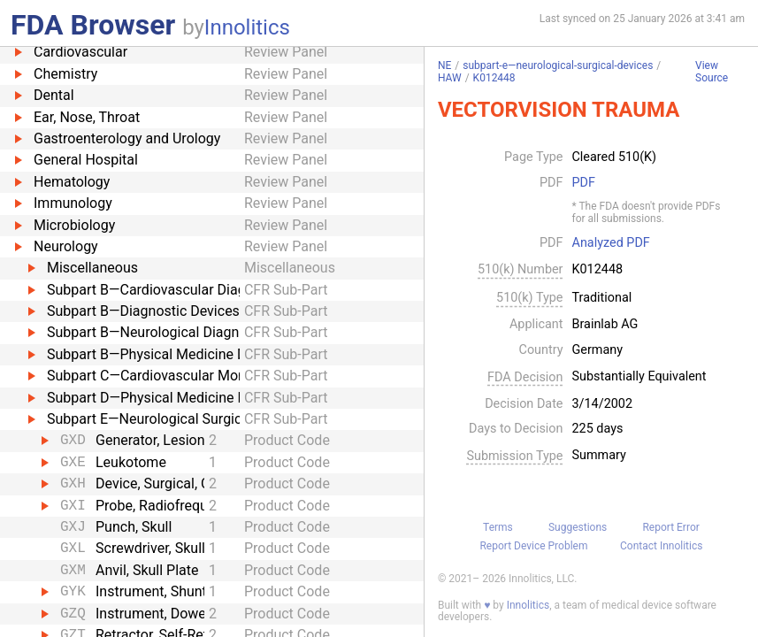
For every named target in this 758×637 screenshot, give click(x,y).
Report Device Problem (533, 546)
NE (444, 65)
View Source (711, 72)
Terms (498, 527)
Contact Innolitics (661, 546)
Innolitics (247, 27)
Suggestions (577, 527)
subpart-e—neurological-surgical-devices (558, 65)
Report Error (670, 527)
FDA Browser (93, 25)
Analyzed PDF (611, 243)
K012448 (494, 78)
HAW (450, 78)
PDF (583, 183)
